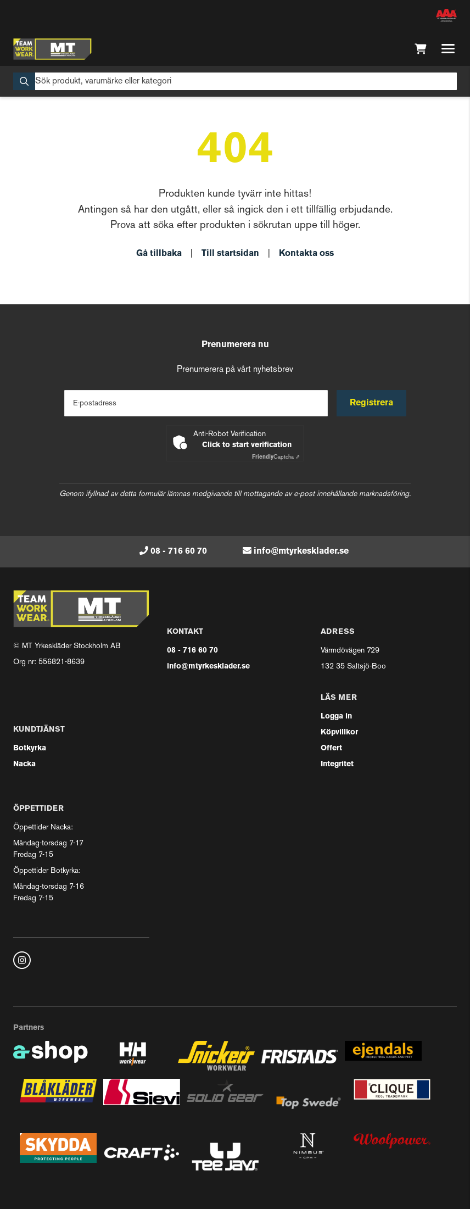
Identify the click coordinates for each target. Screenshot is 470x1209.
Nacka (24, 764)
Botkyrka (29, 748)
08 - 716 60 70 (178, 551)
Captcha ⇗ (276, 457)
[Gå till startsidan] (52, 49)
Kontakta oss (306, 254)
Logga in (336, 716)
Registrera (371, 403)
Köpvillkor (339, 732)
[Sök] (235, 81)
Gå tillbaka (159, 254)
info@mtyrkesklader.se (301, 551)
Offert (331, 748)
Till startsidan (230, 254)
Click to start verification (247, 445)
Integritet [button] (337, 764)
